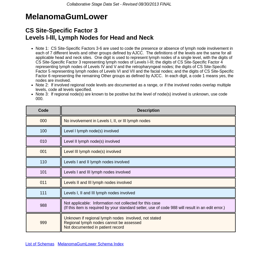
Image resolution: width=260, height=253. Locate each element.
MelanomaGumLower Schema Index (91, 244)
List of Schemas (39, 244)
